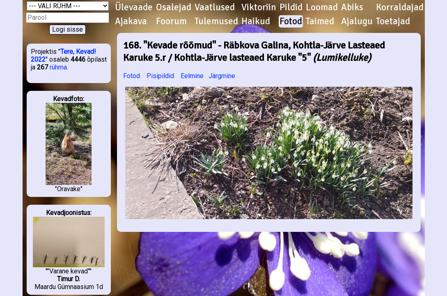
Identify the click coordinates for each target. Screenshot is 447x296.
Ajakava (131, 21)
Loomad (322, 7)
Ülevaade (134, 7)
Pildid (291, 7)
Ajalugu (357, 21)
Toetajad (393, 21)
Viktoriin (258, 7)
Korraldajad (400, 7)
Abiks (352, 7)
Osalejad (173, 7)
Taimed (320, 21)
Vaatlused (215, 7)
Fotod (291, 21)
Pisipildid (160, 76)
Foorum (171, 21)
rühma (58, 67)
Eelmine (192, 76)
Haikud (255, 21)
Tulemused (216, 21)
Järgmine (222, 76)
